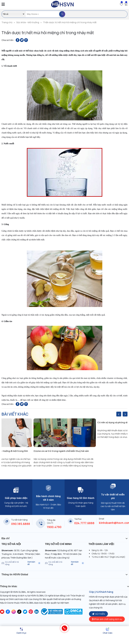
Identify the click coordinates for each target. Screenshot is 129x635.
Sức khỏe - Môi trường (27, 22)
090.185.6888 (20, 524)
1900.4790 (54, 527)
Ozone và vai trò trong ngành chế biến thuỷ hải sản (61, 451)
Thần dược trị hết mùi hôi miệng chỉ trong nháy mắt (70, 22)
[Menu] (21, 630)
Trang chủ (7, 22)
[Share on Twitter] (22, 40)
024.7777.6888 (84, 523)
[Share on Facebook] (17, 40)
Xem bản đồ (33, 563)
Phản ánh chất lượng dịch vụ (107, 619)
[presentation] (118, 414)
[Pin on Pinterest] (26, 40)
